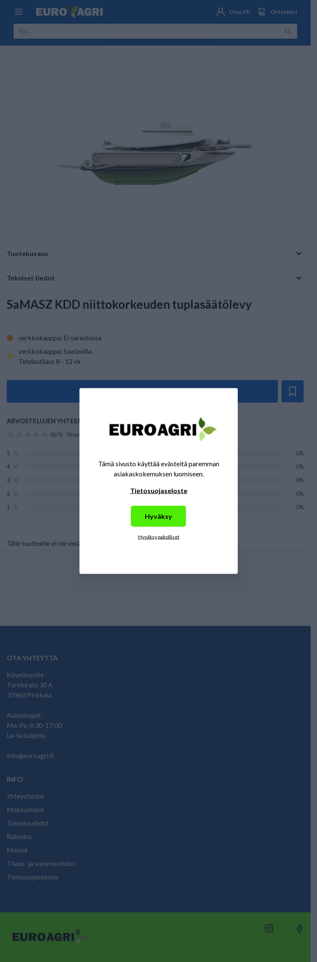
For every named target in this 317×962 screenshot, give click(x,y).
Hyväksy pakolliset (158, 537)
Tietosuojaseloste (158, 490)
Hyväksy (158, 516)
